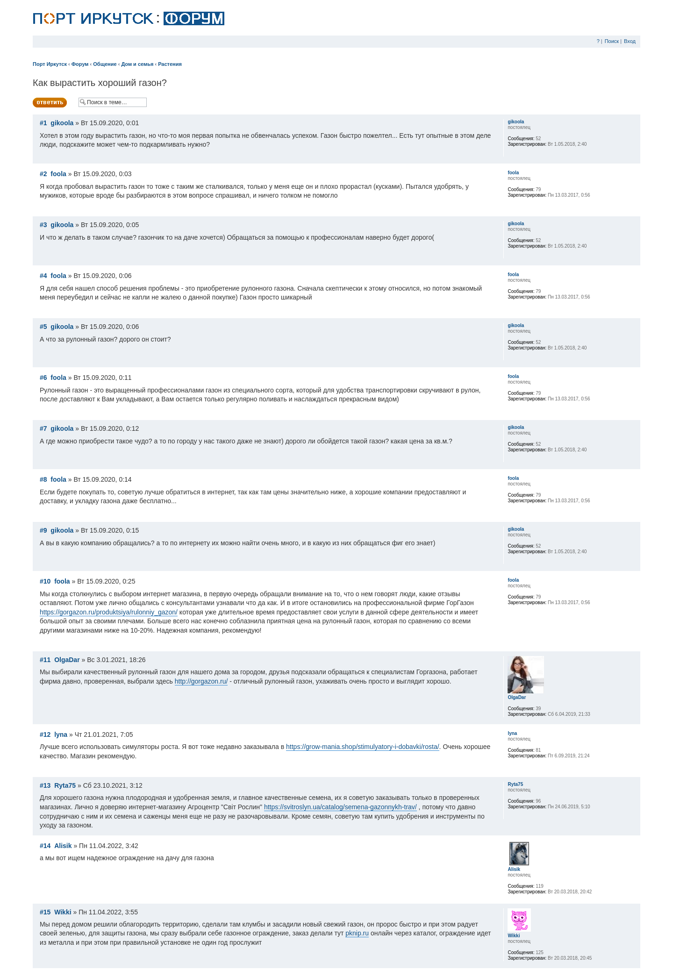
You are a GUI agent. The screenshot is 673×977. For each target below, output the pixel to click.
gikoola (61, 123)
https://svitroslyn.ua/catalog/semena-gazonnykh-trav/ (340, 807)
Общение (104, 64)
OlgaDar (66, 659)
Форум (80, 64)
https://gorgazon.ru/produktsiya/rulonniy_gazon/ (109, 612)
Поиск (612, 41)
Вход (630, 41)
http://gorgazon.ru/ (201, 681)
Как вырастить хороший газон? (100, 83)
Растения (170, 64)
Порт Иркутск (50, 64)
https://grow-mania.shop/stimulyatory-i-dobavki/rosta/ (362, 746)
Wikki (62, 912)
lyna (60, 734)
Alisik (63, 845)
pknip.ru (357, 933)
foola (58, 174)
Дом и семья (137, 64)
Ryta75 (65, 785)
